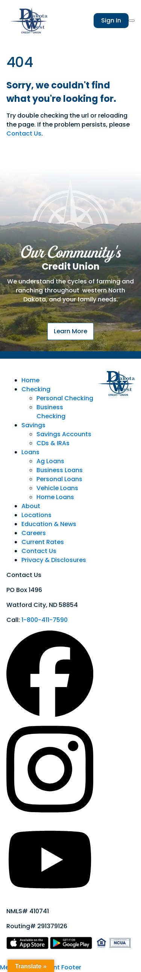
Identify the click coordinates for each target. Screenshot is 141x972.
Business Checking (50, 411)
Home (30, 380)
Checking (35, 389)
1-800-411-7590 (44, 620)
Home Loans (55, 497)
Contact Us (23, 133)
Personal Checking (64, 398)
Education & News (48, 524)
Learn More (70, 331)
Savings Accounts (63, 434)
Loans (30, 452)
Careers (33, 533)
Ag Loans (50, 461)
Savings (33, 425)
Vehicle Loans (57, 488)
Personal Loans (59, 479)
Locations (36, 515)
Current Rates (42, 542)
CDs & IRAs (53, 443)
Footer (71, 967)
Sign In (111, 20)
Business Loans (59, 470)
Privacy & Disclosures (53, 560)
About (30, 506)
